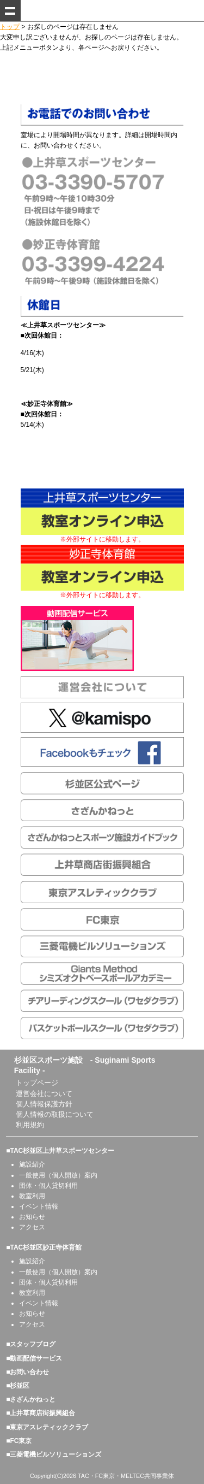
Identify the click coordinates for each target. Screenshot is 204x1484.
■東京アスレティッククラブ (47, 1427)
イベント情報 (38, 1206)
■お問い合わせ (27, 1372)
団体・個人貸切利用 (48, 1185)
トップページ (37, 1083)
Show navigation (10, 10)
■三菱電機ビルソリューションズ (53, 1454)
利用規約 (30, 1125)
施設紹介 (32, 1164)
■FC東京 (19, 1441)
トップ (10, 27)
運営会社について (44, 1094)
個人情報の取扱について (55, 1114)
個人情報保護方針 (44, 1104)
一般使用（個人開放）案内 (58, 1175)
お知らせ (32, 1217)
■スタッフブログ (30, 1344)
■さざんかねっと (30, 1399)
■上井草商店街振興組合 (40, 1413)
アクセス (32, 1227)
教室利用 (32, 1196)
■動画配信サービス (34, 1358)
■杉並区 (17, 1385)
